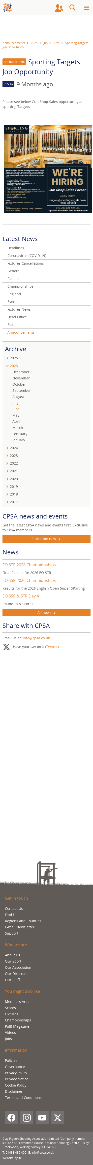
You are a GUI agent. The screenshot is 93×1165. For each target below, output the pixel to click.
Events (12, 301)
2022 (14, 463)
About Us (12, 955)
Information (16, 1050)
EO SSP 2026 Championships (29, 580)
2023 (14, 455)
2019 (14, 486)
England (14, 294)
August (18, 396)
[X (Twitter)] (57, 1117)
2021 (14, 471)
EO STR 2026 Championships (29, 565)
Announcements (13, 43)
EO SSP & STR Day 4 (20, 596)
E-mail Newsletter (19, 927)
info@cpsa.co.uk (36, 638)
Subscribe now (46, 538)
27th (56, 43)
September (21, 390)
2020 (14, 478)
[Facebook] (11, 1117)
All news (46, 612)
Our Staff (12, 979)
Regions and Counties (23, 920)
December (21, 372)
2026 (14, 358)
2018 (14, 494)
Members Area (17, 1001)
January (18, 440)
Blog (11, 324)
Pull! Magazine (17, 1026)
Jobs (8, 1038)
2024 (14, 448)
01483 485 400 (16, 1152)
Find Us (11, 914)
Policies (11, 1060)
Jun (45, 43)
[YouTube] (42, 1117)
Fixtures (11, 1014)
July (15, 402)
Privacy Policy (16, 1072)
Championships (20, 286)
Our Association (18, 967)
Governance (15, 1066)
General (14, 271)
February (19, 433)
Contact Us (14, 908)
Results (13, 278)
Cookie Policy (15, 1085)
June (16, 409)
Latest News (20, 238)
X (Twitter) (50, 646)
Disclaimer (14, 1091)
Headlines (15, 248)
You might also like (22, 991)
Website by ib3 (12, 1158)
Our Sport (13, 961)
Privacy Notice (16, 1079)
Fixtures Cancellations (25, 263)
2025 (34, 43)
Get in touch (16, 898)
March (17, 427)
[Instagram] (26, 1117)
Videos (10, 1032)
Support (11, 933)
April (16, 421)
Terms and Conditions (23, 1097)
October (19, 384)
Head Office (17, 317)
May (15, 415)
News (10, 552)
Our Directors (16, 973)
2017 (14, 501)
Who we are (16, 944)
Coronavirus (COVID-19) (26, 255)
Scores (10, 1007)
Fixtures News (19, 309)
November (21, 378)
